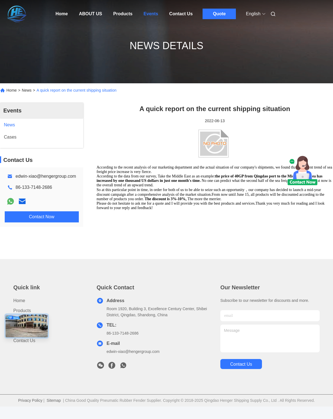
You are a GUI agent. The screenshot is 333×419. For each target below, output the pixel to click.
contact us (241, 364)
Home (62, 13)
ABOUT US (90, 13)
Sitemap (54, 400)
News (27, 90)
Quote (219, 13)
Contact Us (181, 13)
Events (150, 13)
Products (122, 13)
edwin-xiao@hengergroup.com (46, 176)
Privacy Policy (30, 400)
